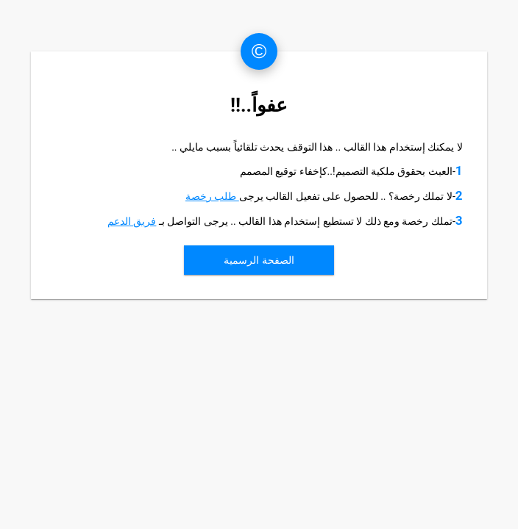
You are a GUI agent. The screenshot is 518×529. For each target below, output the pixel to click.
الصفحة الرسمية (259, 260)
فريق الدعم (131, 221)
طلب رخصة (212, 196)
